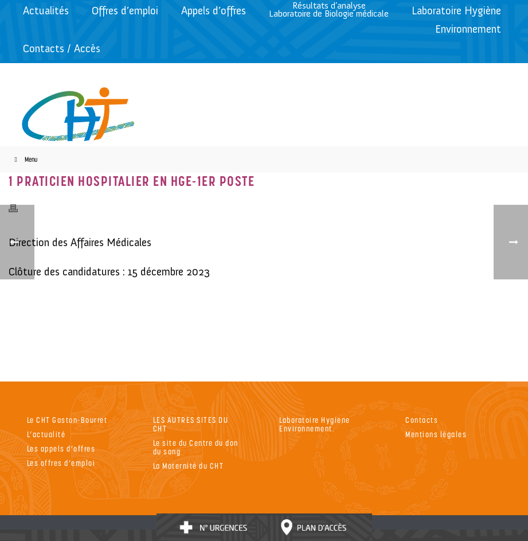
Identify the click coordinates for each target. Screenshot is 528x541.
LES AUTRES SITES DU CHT (191, 424)
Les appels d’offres (61, 448)
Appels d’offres (213, 10)
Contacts (421, 420)
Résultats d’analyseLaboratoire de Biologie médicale (329, 9)
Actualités (46, 10)
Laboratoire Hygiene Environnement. (314, 424)
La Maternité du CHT (188, 465)
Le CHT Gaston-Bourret (67, 420)
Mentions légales (436, 434)
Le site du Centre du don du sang (195, 447)
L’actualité (46, 434)
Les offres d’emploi (61, 463)
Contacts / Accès (61, 48)
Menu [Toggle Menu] (24, 159)
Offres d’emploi (125, 10)
